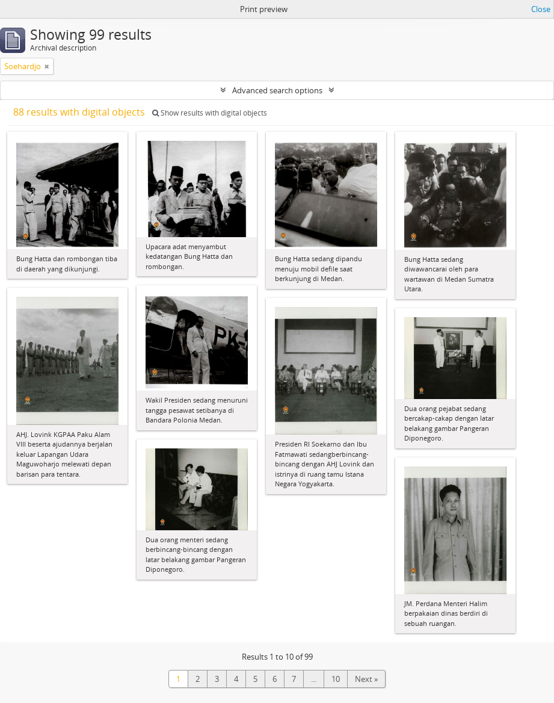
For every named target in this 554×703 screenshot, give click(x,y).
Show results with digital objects (209, 113)
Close (540, 9)
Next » (366, 679)
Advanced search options (277, 90)
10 (335, 679)
